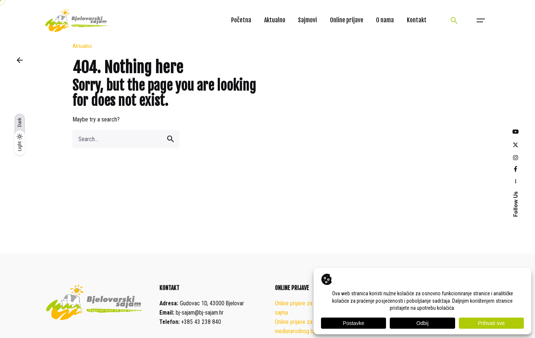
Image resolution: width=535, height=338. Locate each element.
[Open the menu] (480, 20)
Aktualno (82, 46)
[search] (170, 139)
